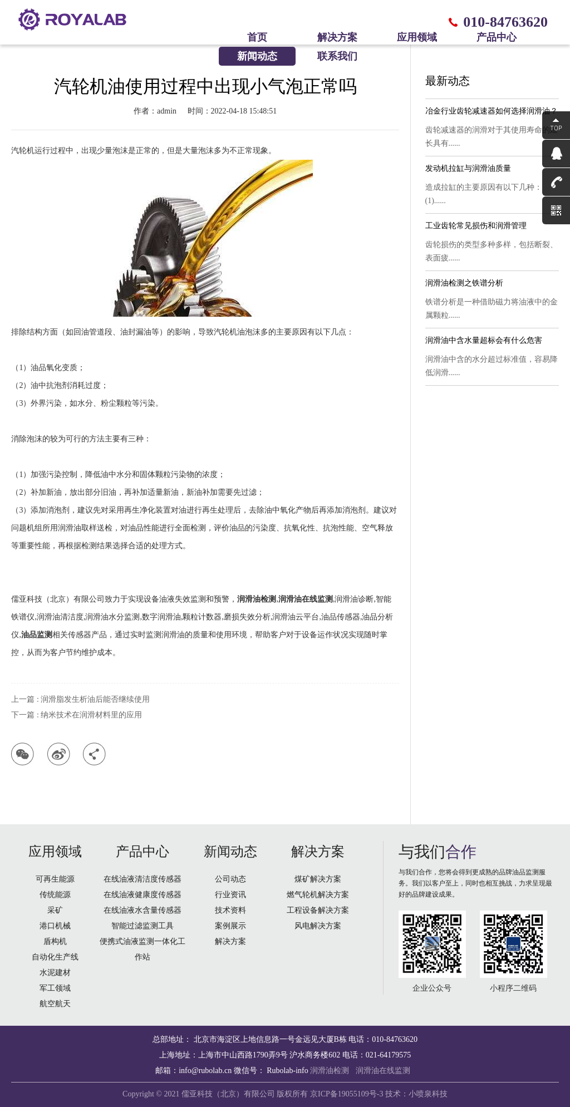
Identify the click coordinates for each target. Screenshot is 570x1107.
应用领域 (417, 37)
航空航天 (55, 1004)
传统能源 (55, 894)
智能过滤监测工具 (142, 926)
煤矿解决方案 (317, 879)
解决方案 (337, 37)
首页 (257, 37)
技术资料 (230, 910)
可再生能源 (55, 879)
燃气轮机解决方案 (318, 894)
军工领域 (55, 988)
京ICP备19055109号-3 (346, 1094)
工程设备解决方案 (318, 910)
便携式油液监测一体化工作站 (142, 949)
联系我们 (337, 56)
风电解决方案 (317, 926)
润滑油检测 (329, 1070)
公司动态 (230, 879)
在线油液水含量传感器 (142, 910)
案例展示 (230, 926)
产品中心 (496, 37)
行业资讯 (230, 894)
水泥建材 (55, 972)
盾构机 (55, 941)
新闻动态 (257, 56)
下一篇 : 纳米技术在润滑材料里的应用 (76, 715)
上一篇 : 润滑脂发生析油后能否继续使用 (80, 699)
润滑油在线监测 (383, 1070)
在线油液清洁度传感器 (142, 879)
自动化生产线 (55, 957)
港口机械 (55, 926)
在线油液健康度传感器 (142, 894)
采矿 (55, 910)
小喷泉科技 (428, 1094)
